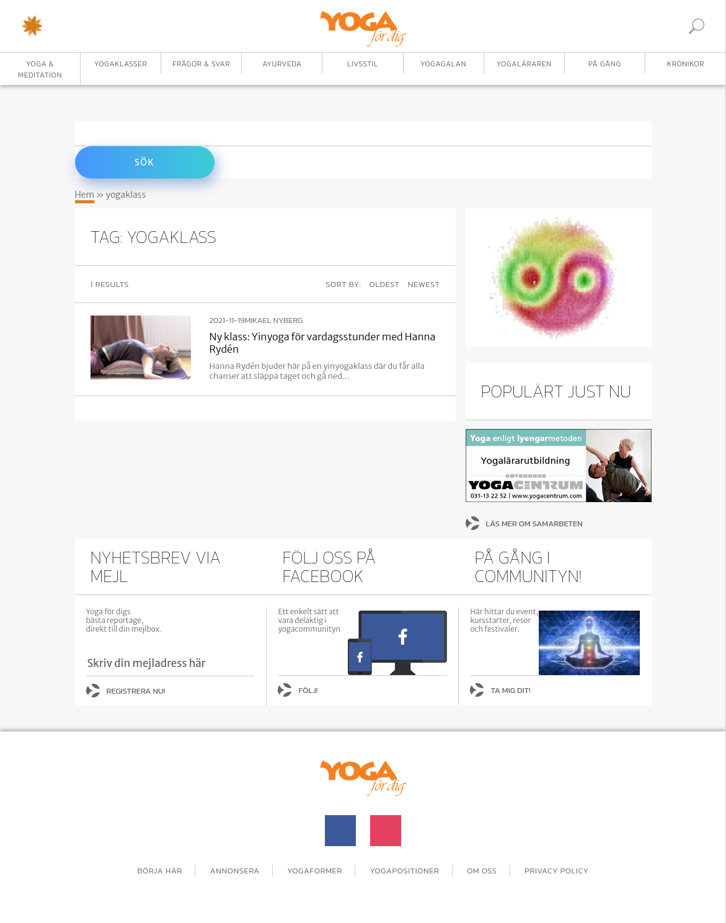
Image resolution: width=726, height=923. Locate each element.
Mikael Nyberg (274, 320)
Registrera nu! (136, 691)
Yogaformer (315, 871)
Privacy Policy (556, 871)
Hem (85, 194)
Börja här (159, 871)
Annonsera (235, 871)
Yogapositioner (405, 871)
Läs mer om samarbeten (534, 523)
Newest (424, 284)
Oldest (385, 284)
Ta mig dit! (510, 690)
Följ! (307, 690)
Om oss (482, 871)
